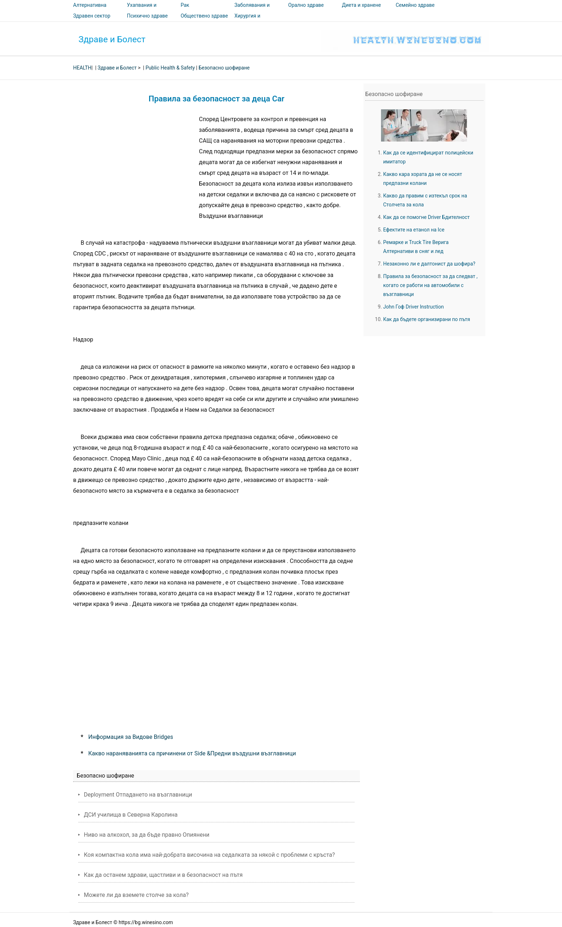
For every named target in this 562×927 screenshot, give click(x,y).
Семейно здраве (415, 5)
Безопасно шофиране (224, 68)
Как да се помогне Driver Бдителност (426, 217)
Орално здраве (306, 5)
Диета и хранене (361, 5)
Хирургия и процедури (247, 21)
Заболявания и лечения (252, 10)
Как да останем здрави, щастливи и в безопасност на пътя (163, 874)
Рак (185, 5)
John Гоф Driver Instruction (413, 307)
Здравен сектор (91, 16)
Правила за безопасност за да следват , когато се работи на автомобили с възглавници (430, 285)
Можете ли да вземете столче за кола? (136, 895)
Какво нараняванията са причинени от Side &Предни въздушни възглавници (192, 753)
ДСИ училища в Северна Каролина (130, 814)
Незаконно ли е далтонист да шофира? (429, 264)
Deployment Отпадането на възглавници (138, 794)
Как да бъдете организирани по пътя (426, 319)
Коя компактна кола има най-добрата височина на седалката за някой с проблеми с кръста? (209, 854)
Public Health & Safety (170, 68)
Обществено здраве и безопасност (204, 21)
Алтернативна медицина (89, 10)
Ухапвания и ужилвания (141, 10)
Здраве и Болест (112, 39)
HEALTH (82, 68)
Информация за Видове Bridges (130, 737)
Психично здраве (147, 16)
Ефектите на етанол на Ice (413, 230)
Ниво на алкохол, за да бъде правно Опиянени (146, 834)
